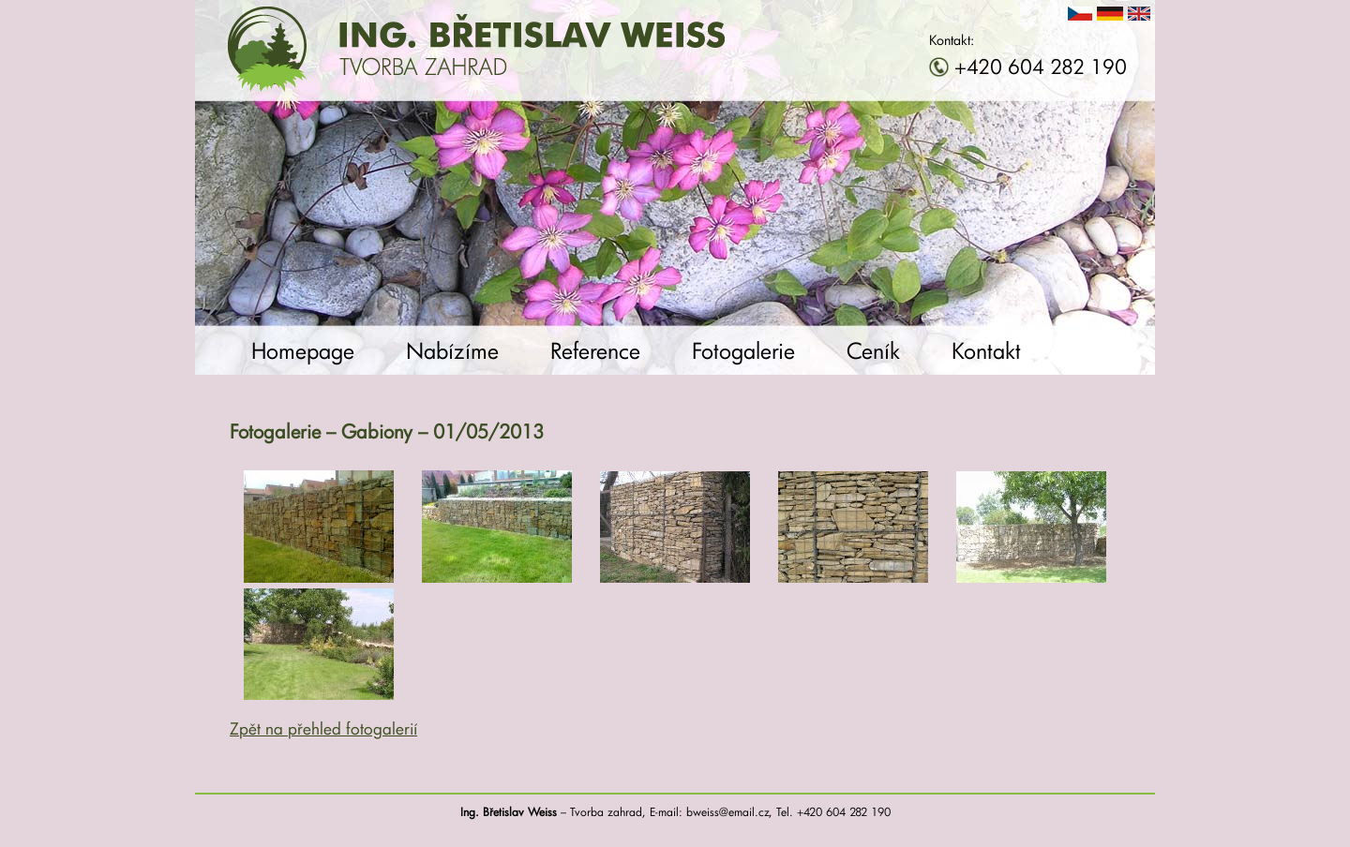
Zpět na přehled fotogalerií (323, 728)
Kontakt (986, 350)
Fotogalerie (743, 350)
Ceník (873, 350)
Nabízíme (452, 350)
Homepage (302, 350)
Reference (595, 350)
